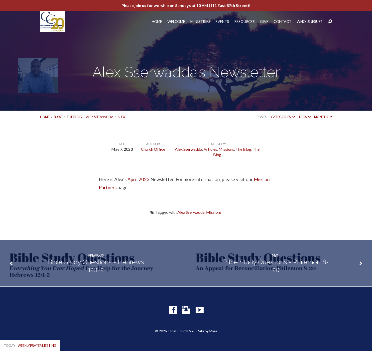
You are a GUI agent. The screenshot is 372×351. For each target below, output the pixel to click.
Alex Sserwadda (99, 117)
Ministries (200, 21)
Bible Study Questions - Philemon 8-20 (276, 266)
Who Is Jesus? (309, 21)
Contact (282, 21)
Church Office (153, 149)
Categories (283, 117)
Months (323, 117)
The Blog (74, 117)
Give (264, 21)
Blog (58, 117)
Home (157, 21)
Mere (213, 331)
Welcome (176, 21)
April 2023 (138, 179)
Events (222, 21)
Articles (210, 149)
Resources (244, 21)
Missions (226, 149)
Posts (261, 117)
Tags (304, 117)
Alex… (122, 117)
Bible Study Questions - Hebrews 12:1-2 (96, 266)
